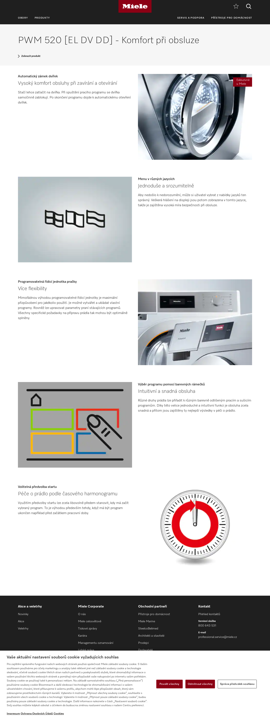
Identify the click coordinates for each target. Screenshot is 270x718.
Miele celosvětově (89, 621)
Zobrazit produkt (30, 56)
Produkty (42, 18)
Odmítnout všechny (200, 684)
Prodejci (143, 643)
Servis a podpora (190, 18)
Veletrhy (23, 628)
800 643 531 (207, 625)
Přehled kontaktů (209, 614)
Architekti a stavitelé (151, 635)
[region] (135, 684)
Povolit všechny (169, 684)
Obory (23, 18)
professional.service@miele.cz (217, 637)
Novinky (23, 614)
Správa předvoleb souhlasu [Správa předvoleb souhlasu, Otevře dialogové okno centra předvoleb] (237, 684)
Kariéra (82, 635)
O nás (82, 614)
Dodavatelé (145, 650)
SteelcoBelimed (148, 628)
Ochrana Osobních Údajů (37, 713)
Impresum (13, 713)
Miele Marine (146, 621)
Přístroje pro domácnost (231, 18)
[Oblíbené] (236, 6)
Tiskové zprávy (87, 628)
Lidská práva (86, 650)
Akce (21, 621)
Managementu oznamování (95, 643)
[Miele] (135, 6)
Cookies (59, 713)
